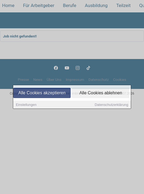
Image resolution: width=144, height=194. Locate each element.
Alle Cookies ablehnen (100, 93)
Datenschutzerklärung (111, 105)
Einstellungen (26, 105)
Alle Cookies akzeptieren (42, 93)
